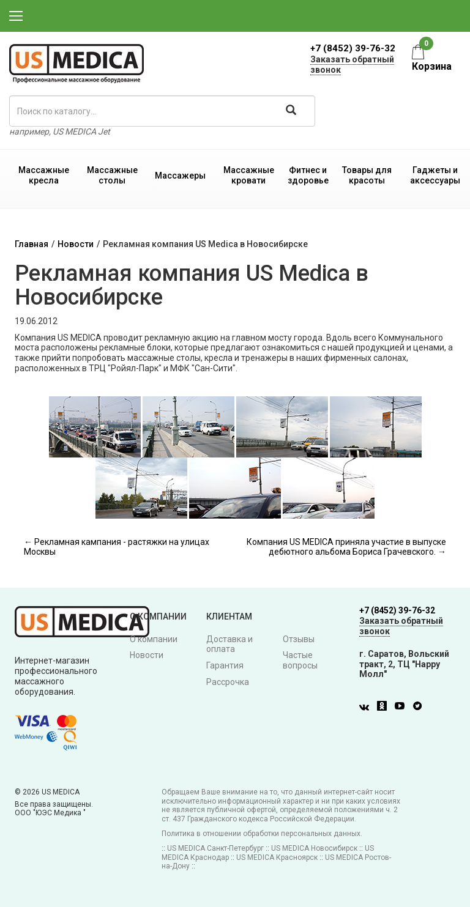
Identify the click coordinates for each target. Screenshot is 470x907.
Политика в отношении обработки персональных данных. (262, 833)
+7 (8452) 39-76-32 (352, 48)
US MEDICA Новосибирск (314, 848)
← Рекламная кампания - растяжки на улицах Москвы (116, 547)
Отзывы (299, 639)
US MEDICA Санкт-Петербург (215, 848)
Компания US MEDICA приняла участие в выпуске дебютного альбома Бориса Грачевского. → (346, 547)
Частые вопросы (300, 660)
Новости (76, 244)
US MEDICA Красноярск (277, 857)
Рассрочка (227, 682)
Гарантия (225, 665)
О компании (153, 639)
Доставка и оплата (229, 644)
